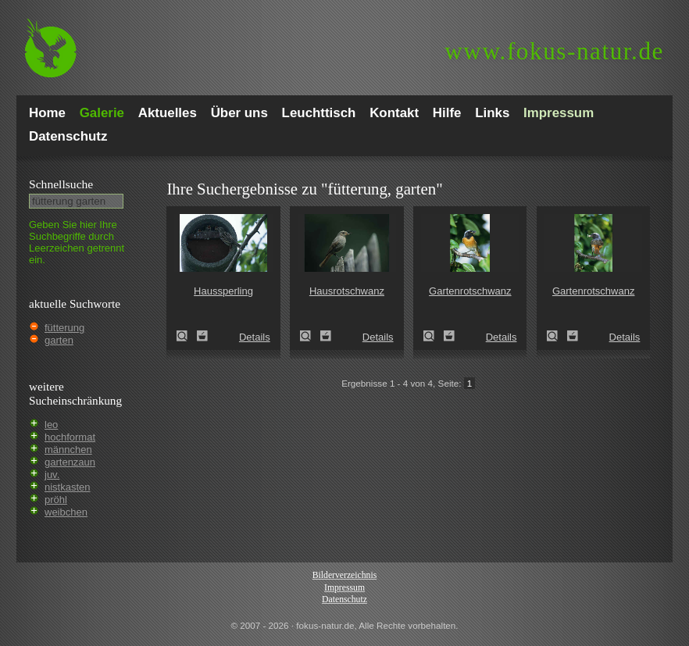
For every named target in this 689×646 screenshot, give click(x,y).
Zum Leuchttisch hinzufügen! (202, 335)
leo (51, 424)
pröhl (56, 499)
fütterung (64, 328)
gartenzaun (70, 462)
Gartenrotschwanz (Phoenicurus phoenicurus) (433, 335)
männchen (68, 449)
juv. (52, 474)
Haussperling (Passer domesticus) (187, 335)
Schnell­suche (61, 184)
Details (254, 337)
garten (59, 340)
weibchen (66, 512)
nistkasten (68, 487)
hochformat (70, 437)
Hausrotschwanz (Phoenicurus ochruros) (310, 335)
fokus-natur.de (554, 51)
